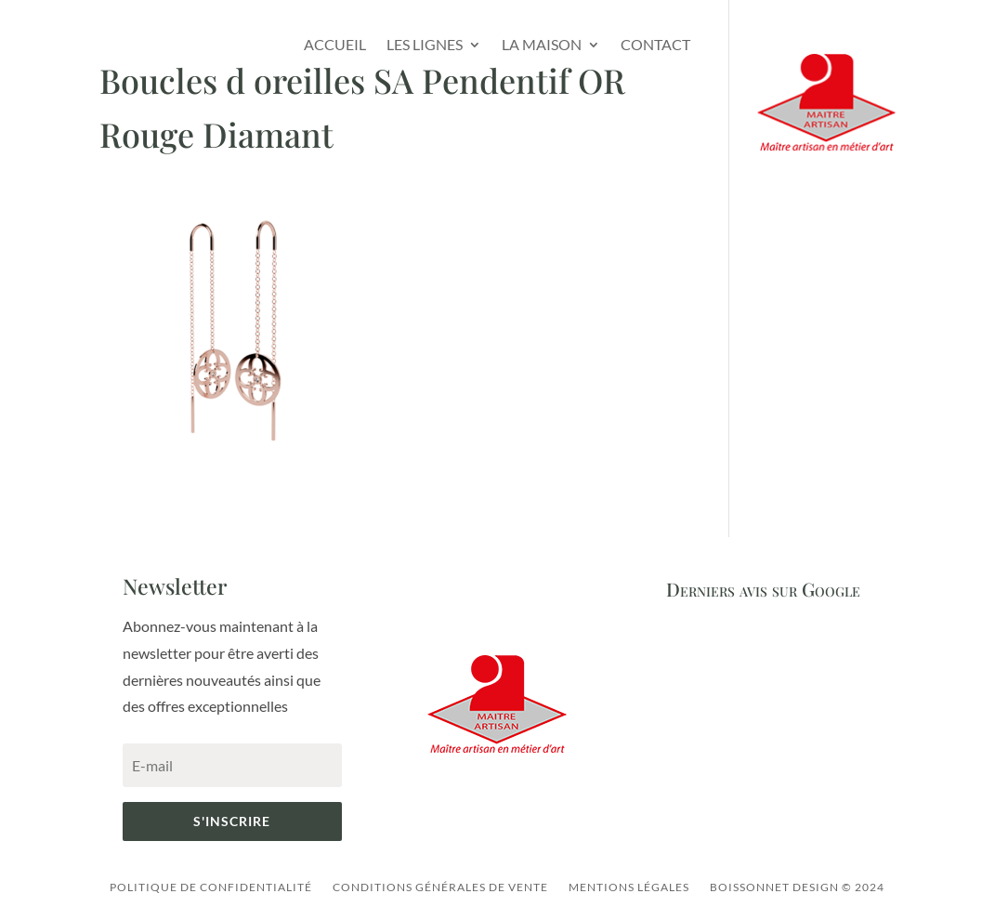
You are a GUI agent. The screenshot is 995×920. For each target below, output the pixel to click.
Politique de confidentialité (211, 887)
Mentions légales (629, 887)
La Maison (542, 44)
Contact (655, 44)
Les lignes (424, 44)
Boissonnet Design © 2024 (797, 887)
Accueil (335, 44)
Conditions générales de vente (440, 887)
